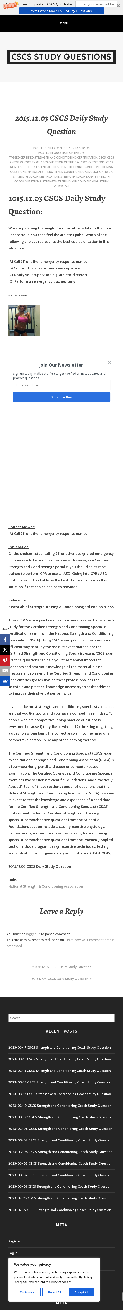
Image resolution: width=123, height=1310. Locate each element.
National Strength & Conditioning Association (45, 886)
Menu (64, 23)
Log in (12, 1253)
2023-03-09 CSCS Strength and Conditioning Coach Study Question (60, 1117)
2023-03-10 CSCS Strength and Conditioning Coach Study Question (60, 1106)
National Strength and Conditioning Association (66, 172)
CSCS (102, 157)
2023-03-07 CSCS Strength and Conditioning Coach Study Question (60, 1140)
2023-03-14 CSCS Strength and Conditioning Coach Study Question (59, 1082)
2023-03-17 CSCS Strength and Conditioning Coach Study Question (59, 1048)
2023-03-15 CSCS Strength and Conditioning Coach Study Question (59, 1071)
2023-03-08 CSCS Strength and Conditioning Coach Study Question (60, 1129)
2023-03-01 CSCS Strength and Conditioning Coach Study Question (60, 1187)
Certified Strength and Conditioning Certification (58, 157)
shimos (84, 148)
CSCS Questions (93, 162)
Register (14, 1241)
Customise (27, 1292)
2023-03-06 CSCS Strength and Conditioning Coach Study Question (60, 1152)
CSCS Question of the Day (60, 162)
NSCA (108, 172)
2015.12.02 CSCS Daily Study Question (63, 967)
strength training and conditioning (70, 181)
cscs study (26, 167)
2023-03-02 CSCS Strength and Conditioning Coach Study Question (60, 1175)
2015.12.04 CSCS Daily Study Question (60, 979)
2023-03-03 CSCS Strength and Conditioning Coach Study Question (60, 1163)
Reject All (54, 1292)
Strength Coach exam (76, 176)
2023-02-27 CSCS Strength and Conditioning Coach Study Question (59, 1210)
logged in (33, 934)
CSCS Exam (32, 162)
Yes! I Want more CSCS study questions (61, 11)
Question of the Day (69, 152)
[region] (54, 1280)
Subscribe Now (61, 397)
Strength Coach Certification (36, 176)
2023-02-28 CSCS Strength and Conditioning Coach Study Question (60, 1198)
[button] (61, 7)
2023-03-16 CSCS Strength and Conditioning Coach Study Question (59, 1059)
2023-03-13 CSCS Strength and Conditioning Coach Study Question (59, 1094)
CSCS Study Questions (61, 57)
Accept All (81, 1292)
